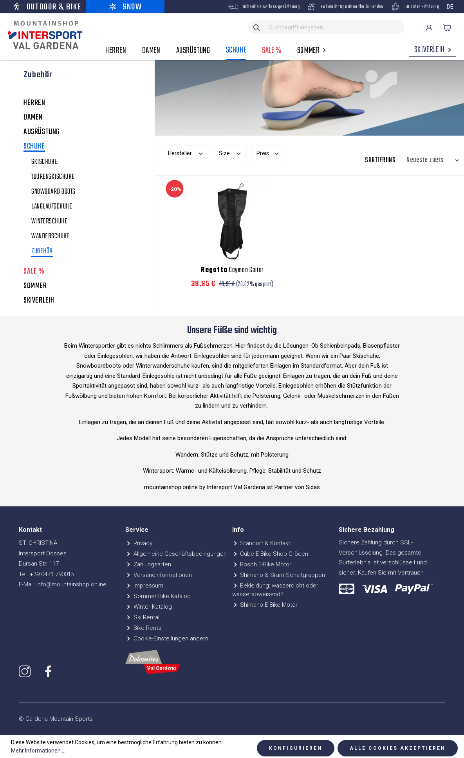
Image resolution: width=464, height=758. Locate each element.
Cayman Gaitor (232, 270)
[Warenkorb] (447, 27)
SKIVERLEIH (38, 301)
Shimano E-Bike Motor (265, 604)
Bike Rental (143, 627)
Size (230, 152)
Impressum (144, 585)
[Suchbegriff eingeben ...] (334, 27)
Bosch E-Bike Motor (262, 564)
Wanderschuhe (50, 236)
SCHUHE (34, 147)
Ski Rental (142, 617)
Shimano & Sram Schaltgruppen (278, 574)
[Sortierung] (430, 160)
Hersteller (186, 152)
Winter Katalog (148, 606)
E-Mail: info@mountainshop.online (63, 584)
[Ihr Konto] (429, 27)
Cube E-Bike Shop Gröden (270, 553)
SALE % (34, 272)
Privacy (138, 543)
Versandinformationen (158, 574)
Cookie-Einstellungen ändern (166, 638)
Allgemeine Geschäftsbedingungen (176, 553)
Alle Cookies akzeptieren (398, 748)
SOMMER (35, 286)
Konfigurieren (295, 748)
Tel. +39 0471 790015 (46, 574)
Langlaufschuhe (51, 207)
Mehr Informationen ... (38, 750)
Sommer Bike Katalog (158, 596)
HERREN (34, 103)
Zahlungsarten (148, 564)
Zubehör (42, 252)
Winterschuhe (49, 222)
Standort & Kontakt (261, 543)
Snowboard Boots (53, 192)
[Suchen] (257, 27)
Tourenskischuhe (53, 177)
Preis (268, 152)
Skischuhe (44, 162)
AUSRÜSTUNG (41, 132)
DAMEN (33, 117)
